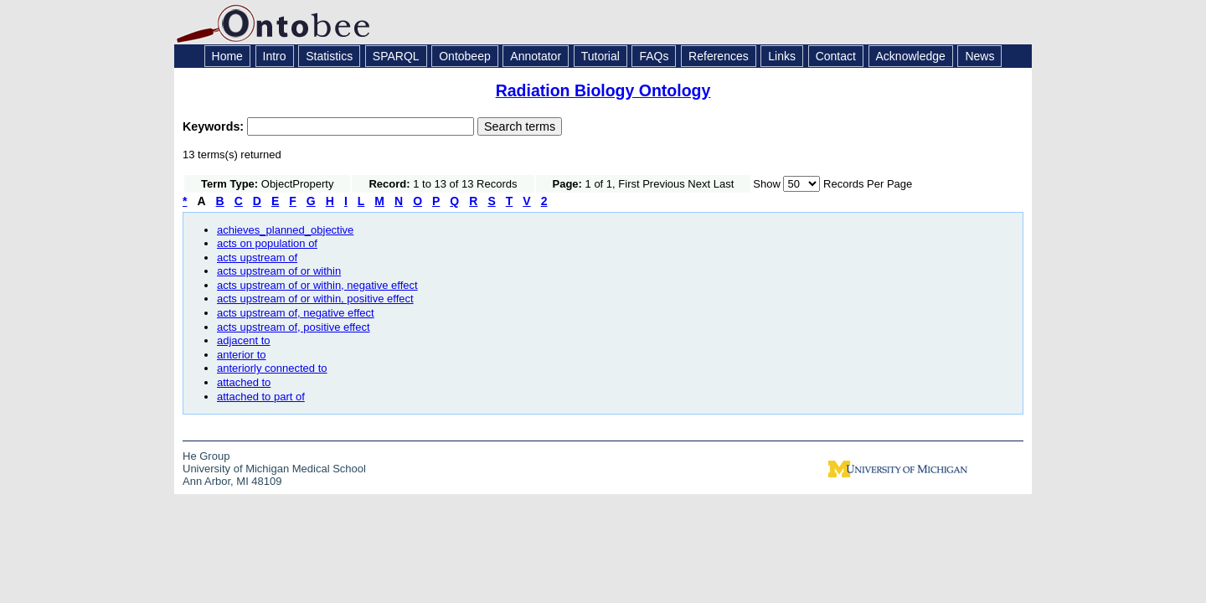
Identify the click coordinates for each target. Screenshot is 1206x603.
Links (782, 56)
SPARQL (396, 56)
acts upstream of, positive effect (293, 327)
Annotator (535, 56)
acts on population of (267, 243)
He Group (206, 456)
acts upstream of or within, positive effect (315, 298)
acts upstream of (257, 257)
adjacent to (244, 340)
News (979, 56)
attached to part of (261, 396)
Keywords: (215, 126)
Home (227, 56)
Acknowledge (911, 56)
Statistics (329, 56)
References (718, 56)
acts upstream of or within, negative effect (317, 285)
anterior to (241, 354)
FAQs (653, 56)
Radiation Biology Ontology (603, 90)
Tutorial (600, 56)
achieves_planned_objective (285, 230)
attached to (244, 382)
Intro (274, 56)
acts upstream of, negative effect (295, 313)
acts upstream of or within (279, 271)
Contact (836, 56)
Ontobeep (465, 56)
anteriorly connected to (272, 368)
